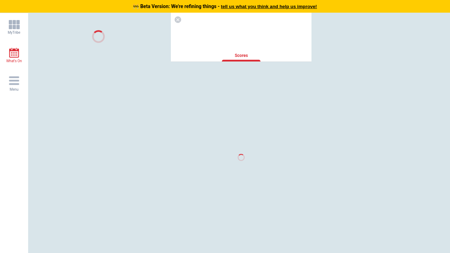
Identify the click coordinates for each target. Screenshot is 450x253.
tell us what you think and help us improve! (269, 6)
